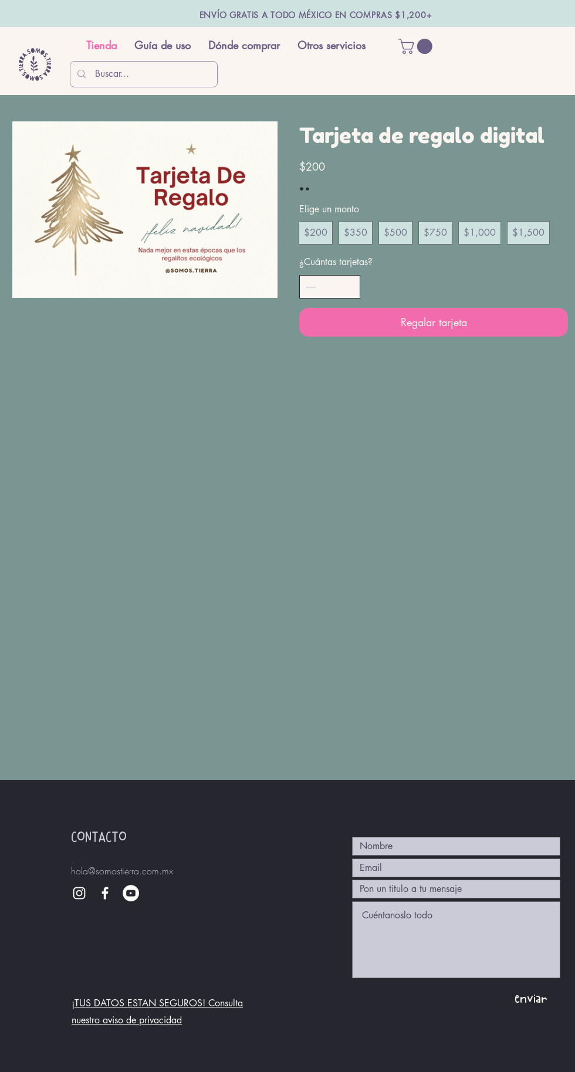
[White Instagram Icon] (79, 893)
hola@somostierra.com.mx (122, 870)
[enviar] (530, 998)
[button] (417, 46)
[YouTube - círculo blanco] (131, 893)
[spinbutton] (329, 286)
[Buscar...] (143, 74)
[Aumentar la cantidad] (349, 287)
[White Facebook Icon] (105, 893)
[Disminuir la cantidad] (310, 287)
